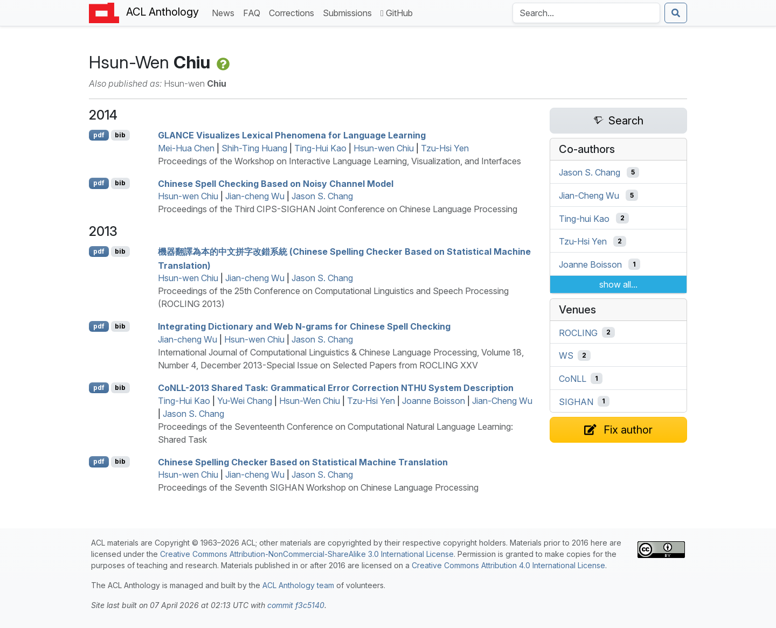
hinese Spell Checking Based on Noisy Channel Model (275, 183)
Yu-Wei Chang (244, 400)
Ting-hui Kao (584, 218)
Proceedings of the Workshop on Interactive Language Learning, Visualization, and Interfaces (339, 161)
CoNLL (572, 378)
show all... (618, 284)
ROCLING (578, 332)
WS (566, 355)
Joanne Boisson (433, 400)
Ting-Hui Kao (320, 148)
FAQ (254, 12)
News (225, 12)
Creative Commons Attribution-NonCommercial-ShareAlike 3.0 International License (307, 554)
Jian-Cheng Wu (502, 400)
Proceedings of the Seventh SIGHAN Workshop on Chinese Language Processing (318, 487)
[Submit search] (675, 13)
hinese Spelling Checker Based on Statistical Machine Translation (303, 461)
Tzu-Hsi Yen (445, 148)
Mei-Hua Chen (186, 148)
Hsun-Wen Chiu (309, 400)
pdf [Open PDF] (99, 135)
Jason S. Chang (322, 196)
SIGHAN (576, 401)
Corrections (293, 12)
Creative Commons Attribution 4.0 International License (508, 565)
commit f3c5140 (295, 605)
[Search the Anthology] (586, 13)
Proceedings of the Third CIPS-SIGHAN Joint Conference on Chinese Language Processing (337, 209)
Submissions (349, 12)
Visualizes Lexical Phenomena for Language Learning (292, 135)
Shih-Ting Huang (254, 148)
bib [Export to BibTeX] (120, 135)
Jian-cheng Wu (255, 196)
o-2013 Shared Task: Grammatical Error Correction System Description (336, 387)
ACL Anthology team (298, 585)
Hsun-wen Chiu (384, 148)
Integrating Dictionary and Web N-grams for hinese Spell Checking (304, 326)
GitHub (396, 13)
